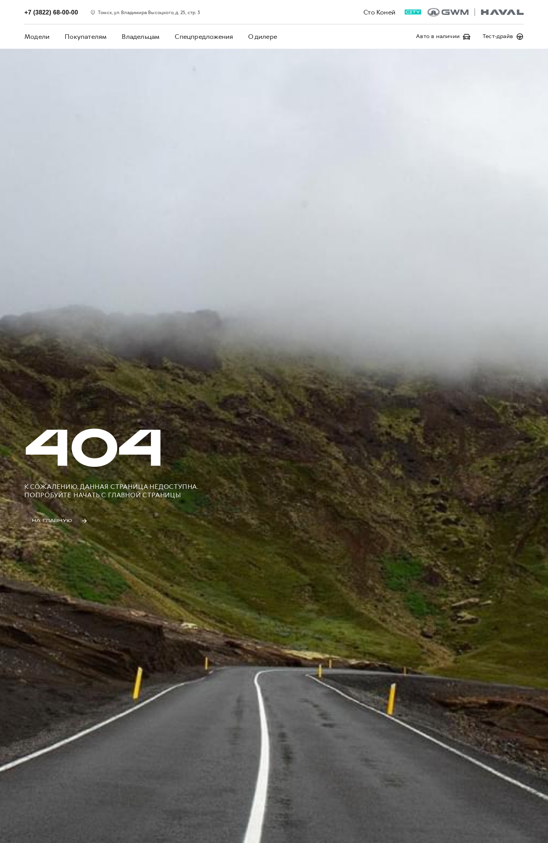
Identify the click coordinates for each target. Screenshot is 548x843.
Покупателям (86, 36)
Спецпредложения (204, 36)
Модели (36, 36)
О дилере (262, 36)
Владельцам (140, 36)
